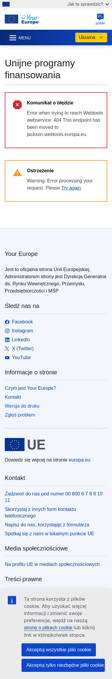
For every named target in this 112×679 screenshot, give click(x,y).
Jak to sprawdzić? (88, 4)
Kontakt (13, 397)
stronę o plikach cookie (49, 627)
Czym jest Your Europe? (30, 388)
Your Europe (21, 254)
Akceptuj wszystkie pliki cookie (58, 649)
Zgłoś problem (20, 414)
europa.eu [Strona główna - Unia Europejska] (79, 459)
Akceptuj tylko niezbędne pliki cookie (65, 665)
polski (100, 19)
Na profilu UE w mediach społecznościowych (52, 564)
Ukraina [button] (91, 37)
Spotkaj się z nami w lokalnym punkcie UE (49, 533)
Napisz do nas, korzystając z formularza (47, 524)
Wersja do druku (22, 406)
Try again (71, 187)
